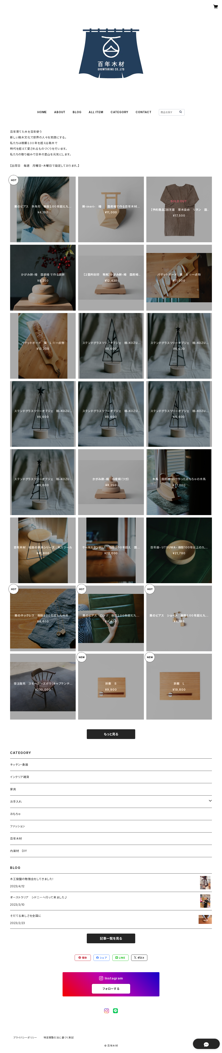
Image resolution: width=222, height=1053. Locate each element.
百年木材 (16, 838)
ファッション (17, 826)
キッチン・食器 (19, 764)
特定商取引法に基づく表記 (59, 1037)
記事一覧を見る (111, 938)
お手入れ (16, 801)
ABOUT (59, 112)
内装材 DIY (18, 851)
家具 (13, 789)
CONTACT (144, 112)
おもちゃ (15, 814)
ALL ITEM (96, 112)
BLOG (77, 112)
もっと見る (111, 734)
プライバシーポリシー (25, 1037)
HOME (42, 112)
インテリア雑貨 (19, 777)
